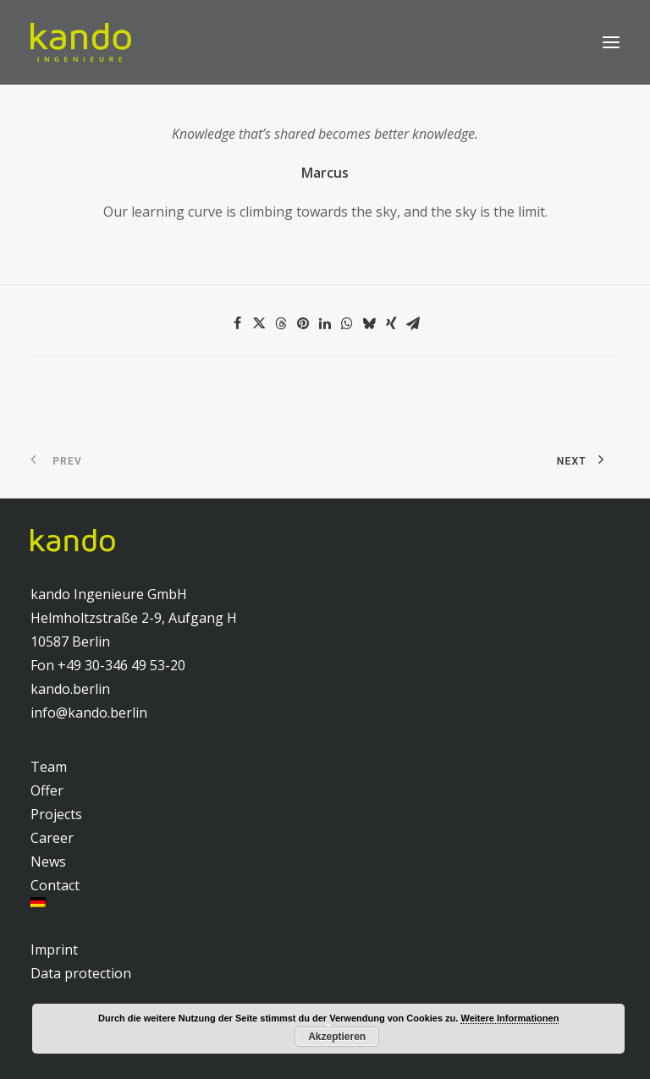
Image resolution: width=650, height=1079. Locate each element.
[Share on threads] (281, 323)
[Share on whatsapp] (347, 323)
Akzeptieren (337, 1037)
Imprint (54, 949)
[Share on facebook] (237, 323)
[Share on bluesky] (369, 323)
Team (48, 766)
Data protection (80, 973)
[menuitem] (325, 902)
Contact (55, 885)
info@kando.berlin (88, 712)
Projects (56, 814)
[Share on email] (413, 323)
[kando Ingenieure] (80, 42)
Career (52, 838)
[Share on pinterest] (303, 323)
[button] (611, 42)
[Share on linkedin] (325, 323)
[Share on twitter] (259, 323)
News (48, 861)
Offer (46, 790)
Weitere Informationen (509, 1018)
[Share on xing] (391, 323)
